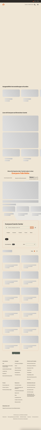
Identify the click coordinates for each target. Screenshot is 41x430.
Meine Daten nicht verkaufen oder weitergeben (20, 428)
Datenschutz (5, 426)
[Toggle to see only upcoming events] (13, 254)
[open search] (37, 1)
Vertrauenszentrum (35, 426)
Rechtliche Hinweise (23, 426)
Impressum (29, 426)
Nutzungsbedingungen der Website (13, 426)
